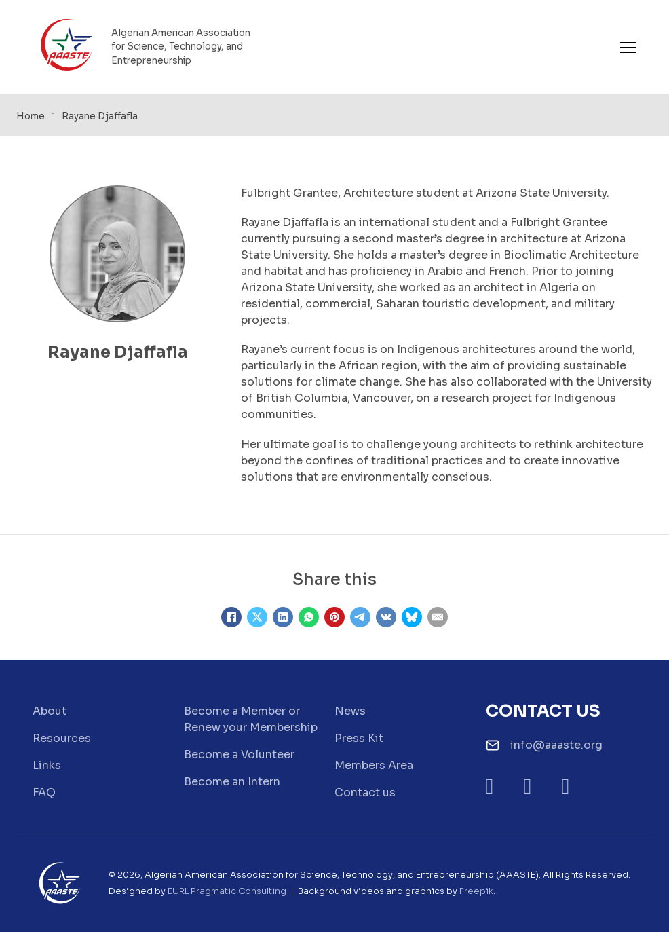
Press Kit (358, 738)
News (350, 711)
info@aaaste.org (556, 745)
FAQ (44, 792)
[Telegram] (360, 617)
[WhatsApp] (309, 617)
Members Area (373, 765)
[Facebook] (231, 617)
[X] (257, 617)
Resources (62, 738)
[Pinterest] (334, 617)
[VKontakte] (386, 617)
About (49, 711)
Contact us (365, 792)
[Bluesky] (412, 617)
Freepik (476, 891)
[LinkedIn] (283, 617)
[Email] (437, 617)
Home (30, 116)
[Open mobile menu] (628, 47)
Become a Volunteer (239, 754)
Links (47, 765)
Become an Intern (232, 782)
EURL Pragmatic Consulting (227, 891)
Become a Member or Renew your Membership (251, 719)
